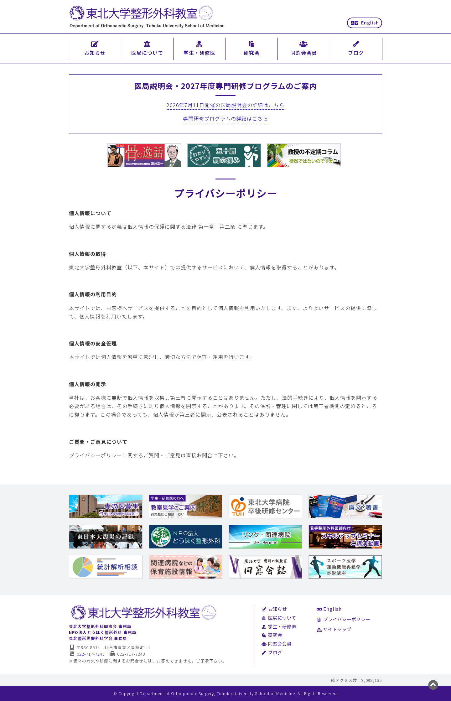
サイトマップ (334, 629)
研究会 (272, 634)
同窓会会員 (277, 643)
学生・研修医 (279, 626)
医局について (279, 617)
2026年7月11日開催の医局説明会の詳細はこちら (225, 105)
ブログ (272, 652)
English (365, 22)
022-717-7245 (87, 654)
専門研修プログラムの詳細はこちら (225, 118)
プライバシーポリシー (343, 619)
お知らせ (274, 608)
